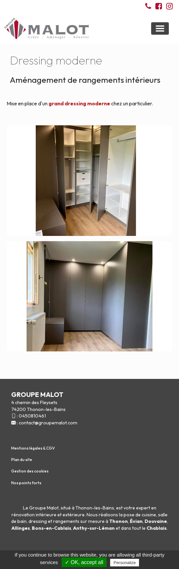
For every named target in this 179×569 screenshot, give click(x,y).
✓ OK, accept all (84, 562)
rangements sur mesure (79, 521)
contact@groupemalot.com (48, 423)
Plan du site (21, 459)
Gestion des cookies (30, 471)
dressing (38, 521)
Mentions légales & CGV (33, 448)
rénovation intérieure (33, 515)
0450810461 (32, 416)
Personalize (124, 562)
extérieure (74, 515)
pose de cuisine (140, 515)
